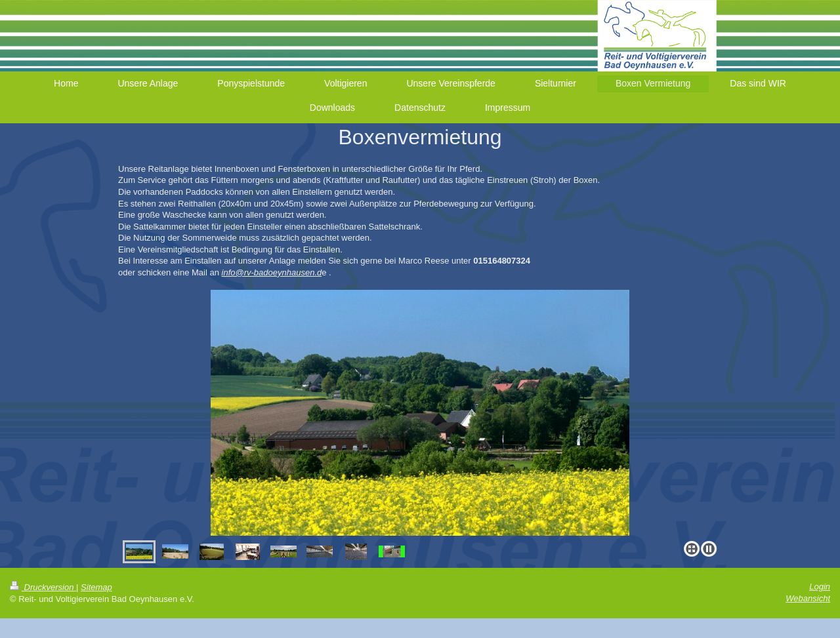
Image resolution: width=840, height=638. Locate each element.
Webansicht (808, 598)
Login (819, 586)
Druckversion (43, 587)
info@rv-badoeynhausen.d (272, 272)
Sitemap (96, 587)
